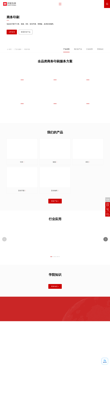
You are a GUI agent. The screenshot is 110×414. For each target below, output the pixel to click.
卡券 (22, 162)
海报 (55, 162)
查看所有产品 (25, 32)
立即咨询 (12, 32)
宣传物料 (55, 190)
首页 (9, 49)
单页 (87, 162)
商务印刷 (27, 49)
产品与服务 (18, 49)
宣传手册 (22, 190)
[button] (105, 239)
